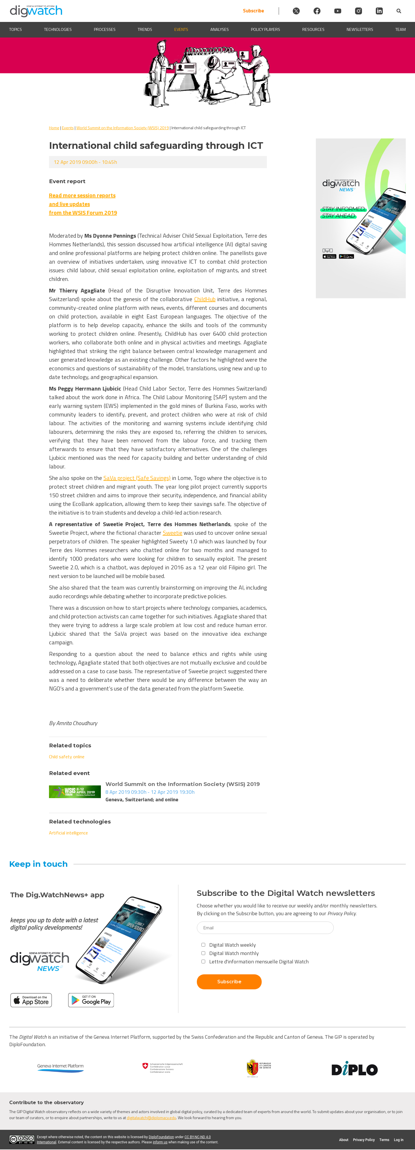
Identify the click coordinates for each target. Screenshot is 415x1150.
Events (181, 30)
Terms (384, 1140)
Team (400, 30)
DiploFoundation (161, 1137)
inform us (160, 1142)
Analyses (219, 30)
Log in (398, 1140)
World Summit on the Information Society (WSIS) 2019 (122, 128)
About (343, 1140)
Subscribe (253, 10)
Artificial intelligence (68, 832)
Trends (145, 30)
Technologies (58, 30)
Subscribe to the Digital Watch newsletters (286, 893)
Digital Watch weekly (228, 945)
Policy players (265, 30)
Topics (15, 30)
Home (54, 128)
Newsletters (360, 30)
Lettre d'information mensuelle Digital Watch (255, 961)
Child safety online (66, 756)
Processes (105, 30)
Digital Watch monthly (230, 953)
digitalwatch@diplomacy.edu (151, 1118)
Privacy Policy (341, 913)
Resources (313, 30)
